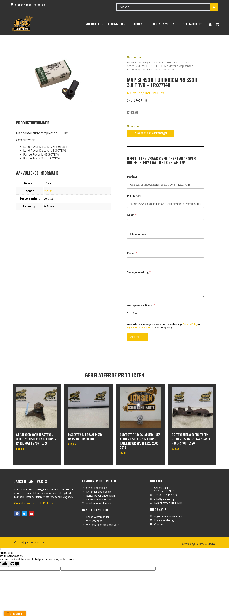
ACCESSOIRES (118, 24)
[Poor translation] (14, 564)
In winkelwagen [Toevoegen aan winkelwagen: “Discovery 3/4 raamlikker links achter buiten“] (81, 453)
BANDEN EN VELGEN (164, 24)
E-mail (132, 253)
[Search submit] (214, 7)
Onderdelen (93, 24)
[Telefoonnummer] (165, 242)
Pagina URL (134, 195)
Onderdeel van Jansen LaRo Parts (33, 503)
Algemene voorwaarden (140, 327)
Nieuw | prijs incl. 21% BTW (145, 93)
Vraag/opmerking (139, 272)
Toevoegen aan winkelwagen (150, 133)
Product (132, 176)
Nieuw (47, 191)
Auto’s (139, 24)
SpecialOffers (192, 24)
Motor (172, 66)
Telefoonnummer (137, 233)
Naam (132, 214)
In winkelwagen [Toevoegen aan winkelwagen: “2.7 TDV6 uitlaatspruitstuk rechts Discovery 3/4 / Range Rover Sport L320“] (185, 458)
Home (130, 62)
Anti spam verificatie (141, 305)
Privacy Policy (190, 324)
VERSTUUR (138, 337)
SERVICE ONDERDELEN (152, 66)
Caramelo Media (205, 544)
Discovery (142, 62)
